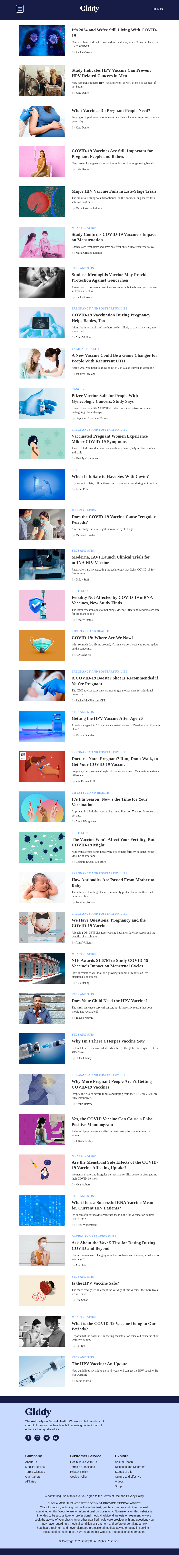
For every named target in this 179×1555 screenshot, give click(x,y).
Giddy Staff (82, 579)
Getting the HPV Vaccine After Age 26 (107, 718)
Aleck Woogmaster (86, 821)
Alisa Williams (84, 337)
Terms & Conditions (82, 1466)
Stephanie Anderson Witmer (92, 418)
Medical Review (35, 1466)
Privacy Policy (79, 1471)
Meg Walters (83, 1184)
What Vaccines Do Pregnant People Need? (111, 110)
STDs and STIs (83, 268)
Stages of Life (124, 1471)
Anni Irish (81, 1265)
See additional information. (128, 1531)
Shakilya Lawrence (87, 458)
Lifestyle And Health (90, 631)
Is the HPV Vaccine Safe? (95, 1283)
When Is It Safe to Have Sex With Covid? (110, 476)
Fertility (80, 591)
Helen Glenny (84, 1058)
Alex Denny (82, 982)
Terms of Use (111, 1496)
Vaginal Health (85, 348)
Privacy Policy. (135, 1496)
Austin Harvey (84, 1103)
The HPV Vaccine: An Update (99, 1363)
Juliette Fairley (84, 1141)
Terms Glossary (35, 1471)
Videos (119, 1481)
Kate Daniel (82, 92)
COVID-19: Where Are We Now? (103, 637)
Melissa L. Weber (86, 535)
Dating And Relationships (94, 1236)
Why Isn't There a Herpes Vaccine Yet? (108, 1041)
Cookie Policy (79, 1476)
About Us (31, 1462)
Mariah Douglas (85, 735)
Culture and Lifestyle (128, 1476)
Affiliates (30, 1481)
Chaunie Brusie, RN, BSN (91, 861)
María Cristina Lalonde (89, 208)
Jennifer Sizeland (86, 373)
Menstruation (84, 227)
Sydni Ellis (82, 489)
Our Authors (33, 1476)
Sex (75, 470)
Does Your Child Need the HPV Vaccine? (110, 1000)
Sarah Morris (83, 1380)
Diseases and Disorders (130, 1466)
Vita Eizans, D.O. (86, 781)
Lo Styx (80, 1346)
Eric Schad (82, 1300)
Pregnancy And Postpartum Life (100, 308)
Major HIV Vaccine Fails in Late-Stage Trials (114, 191)
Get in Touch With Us (83, 1462)
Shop (118, 1486)
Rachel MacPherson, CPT (90, 700)
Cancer (78, 389)
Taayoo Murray (84, 1017)
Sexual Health (124, 1462)
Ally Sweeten (83, 654)
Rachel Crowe (84, 52)
